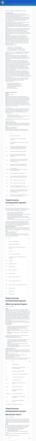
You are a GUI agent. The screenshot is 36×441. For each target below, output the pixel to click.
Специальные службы (18, 1)
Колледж (7, 1)
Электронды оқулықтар (9, 4)
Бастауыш (13, 1)
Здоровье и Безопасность (23, 3)
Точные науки (28, 1)
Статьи (10, 1)
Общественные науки (9, 3)
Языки (23, 1)
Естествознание (15, 3)
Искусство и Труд (30, 3)
